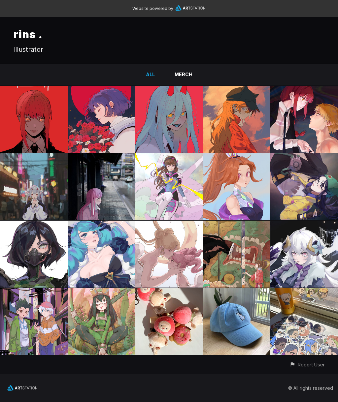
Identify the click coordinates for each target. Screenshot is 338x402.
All (150, 74)
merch (183, 74)
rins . (28, 34)
